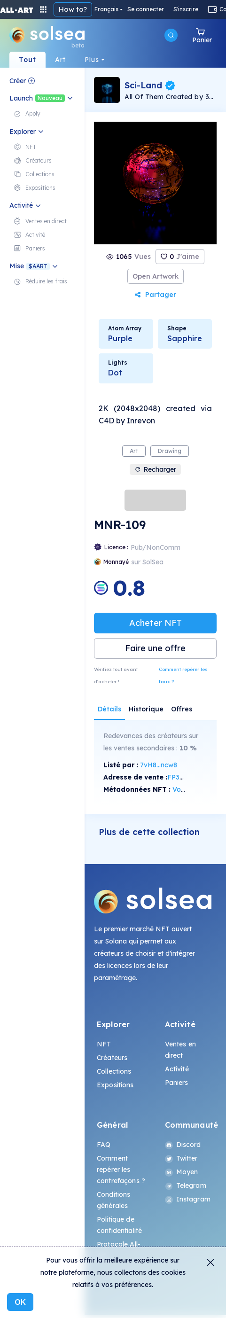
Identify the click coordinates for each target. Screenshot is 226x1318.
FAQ (103, 1144)
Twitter (181, 1158)
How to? (73, 9)
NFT (104, 1044)
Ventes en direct (180, 1050)
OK (20, 1302)
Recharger (155, 469)
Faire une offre (155, 648)
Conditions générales (113, 1200)
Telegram (185, 1185)
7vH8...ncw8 (158, 765)
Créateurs (112, 1057)
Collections (114, 1071)
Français (106, 9)
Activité (177, 1069)
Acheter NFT (155, 622)
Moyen (181, 1172)
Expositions (115, 1085)
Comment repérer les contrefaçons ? (121, 1169)
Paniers (176, 1082)
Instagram (187, 1199)
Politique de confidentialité (119, 1225)
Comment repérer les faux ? (183, 675)
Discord (183, 1144)
